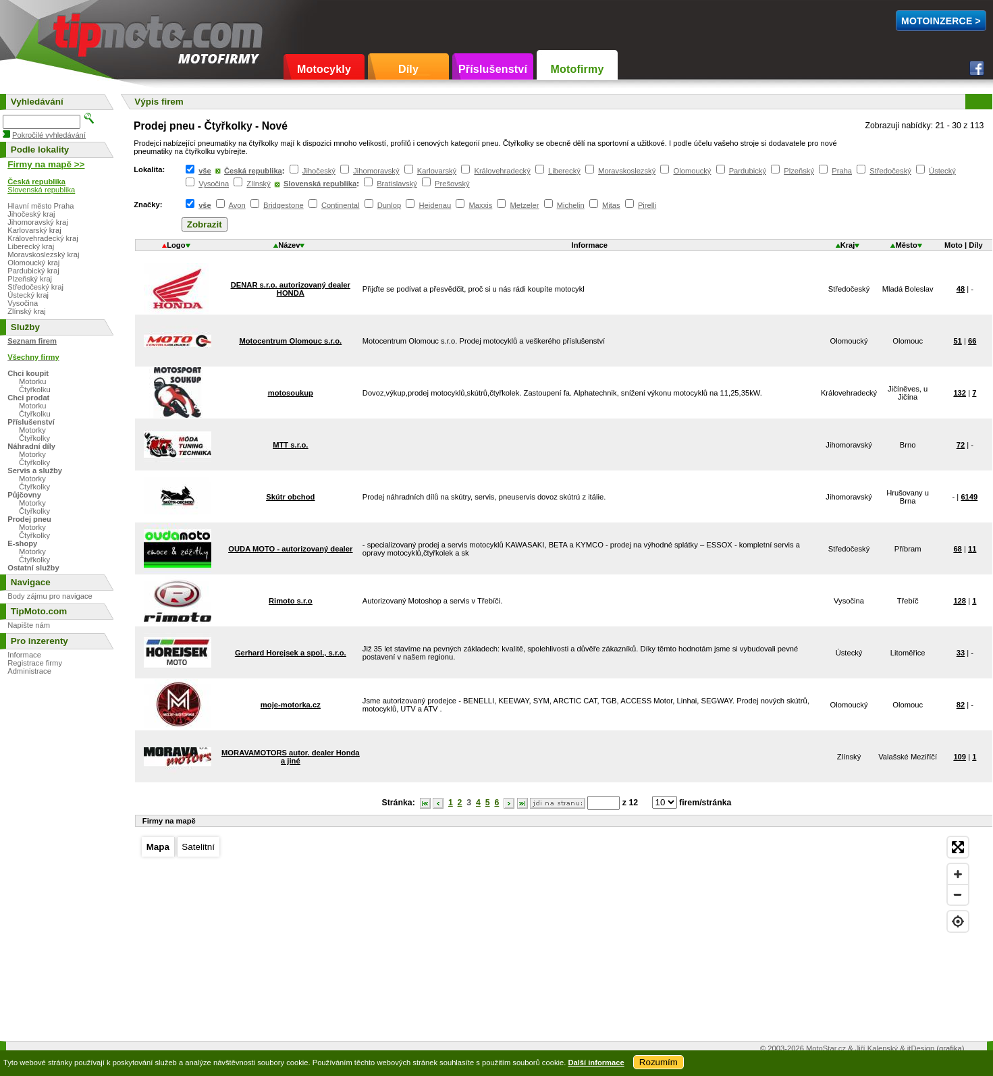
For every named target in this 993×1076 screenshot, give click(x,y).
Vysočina (213, 184)
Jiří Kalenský (876, 1048)
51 (957, 341)
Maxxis (481, 205)
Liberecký (564, 171)
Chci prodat (28, 398)
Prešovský (452, 184)
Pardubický (747, 171)
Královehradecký (502, 171)
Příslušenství (492, 69)
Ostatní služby (33, 568)
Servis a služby (34, 470)
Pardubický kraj (33, 271)
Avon (236, 205)
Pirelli (647, 205)
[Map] (555, 931)
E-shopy (22, 543)
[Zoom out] (958, 894)
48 (961, 289)
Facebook (976, 68)
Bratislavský (397, 184)
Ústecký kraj (28, 295)
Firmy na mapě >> (45, 164)
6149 (969, 497)
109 (959, 757)
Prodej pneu (29, 519)
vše (204, 171)
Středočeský (890, 171)
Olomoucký (692, 171)
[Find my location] (958, 921)
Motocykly (324, 69)
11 (972, 549)
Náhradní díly (31, 446)
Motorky (32, 430)
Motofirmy (576, 69)
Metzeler (524, 205)
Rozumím (658, 1062)
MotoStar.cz (826, 1048)
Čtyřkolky (34, 438)
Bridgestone (283, 205)
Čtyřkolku (35, 389)
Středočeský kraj (35, 287)
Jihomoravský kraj (37, 222)
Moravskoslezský (626, 171)
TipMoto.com (83, 31)
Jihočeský (319, 171)
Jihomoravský (376, 171)
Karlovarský (436, 171)
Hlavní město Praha (40, 206)
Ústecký (942, 171)
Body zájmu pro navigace (49, 596)
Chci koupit (28, 373)
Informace (24, 655)
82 (961, 705)
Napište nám (28, 625)
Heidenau (435, 205)
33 (961, 653)
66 (972, 341)
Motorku (32, 381)
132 (959, 393)
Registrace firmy (34, 663)
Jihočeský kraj (31, 214)
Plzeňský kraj (29, 279)
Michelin (571, 205)
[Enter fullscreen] (958, 847)
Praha (842, 171)
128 (959, 601)
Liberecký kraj (30, 246)
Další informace (596, 1062)
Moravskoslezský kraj (43, 254)
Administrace (29, 671)
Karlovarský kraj (34, 230)
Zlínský (258, 184)
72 (961, 445)
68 (957, 549)
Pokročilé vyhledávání (49, 135)
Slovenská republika (320, 184)
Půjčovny (24, 495)
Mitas (611, 205)
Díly (408, 69)
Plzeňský (799, 171)
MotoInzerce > (941, 21)
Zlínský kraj (26, 311)
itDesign (920, 1048)
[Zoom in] (958, 874)
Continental (340, 205)
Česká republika (253, 171)
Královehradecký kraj (42, 238)
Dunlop (389, 205)
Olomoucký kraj (33, 263)
